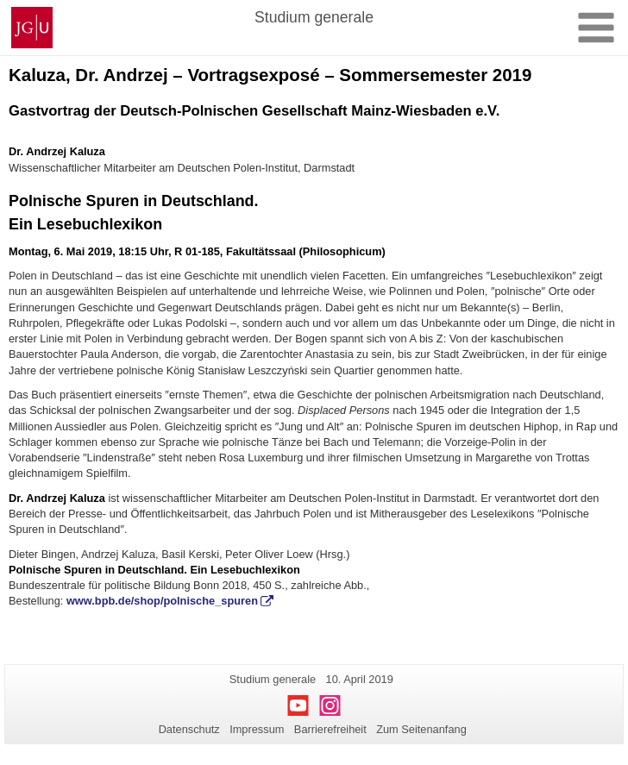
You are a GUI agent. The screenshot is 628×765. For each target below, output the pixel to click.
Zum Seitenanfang (421, 729)
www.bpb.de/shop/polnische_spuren (162, 600)
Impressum (256, 729)
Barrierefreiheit (330, 729)
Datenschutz (189, 729)
